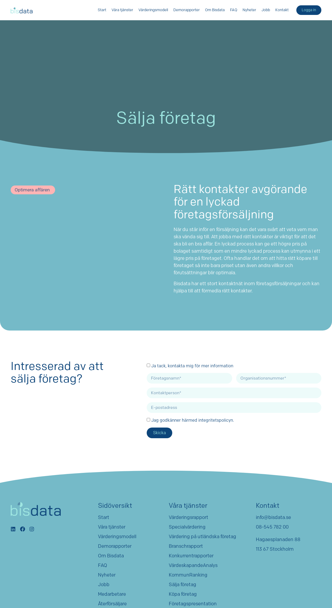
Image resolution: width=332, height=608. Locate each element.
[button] (33, 190)
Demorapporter (186, 10)
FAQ (233, 10)
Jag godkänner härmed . (192, 419)
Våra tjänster (122, 10)
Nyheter (249, 10)
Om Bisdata (215, 10)
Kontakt (282, 10)
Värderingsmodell (153, 10)
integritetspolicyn (215, 419)
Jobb (265, 10)
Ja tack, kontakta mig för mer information (192, 365)
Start (102, 10)
